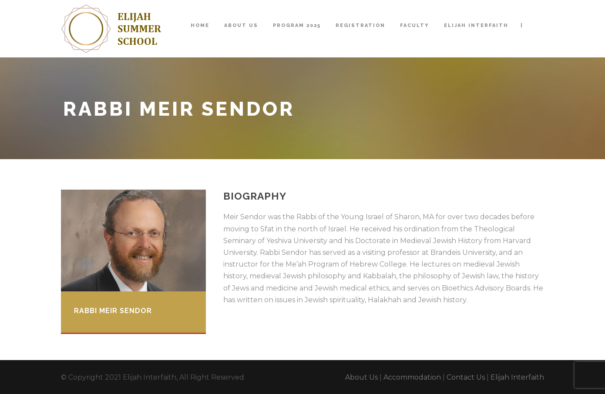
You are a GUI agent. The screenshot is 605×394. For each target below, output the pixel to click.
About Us (241, 25)
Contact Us (466, 377)
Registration (360, 25)
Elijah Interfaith (476, 25)
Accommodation (412, 377)
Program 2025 (297, 25)
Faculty (414, 25)
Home (200, 25)
